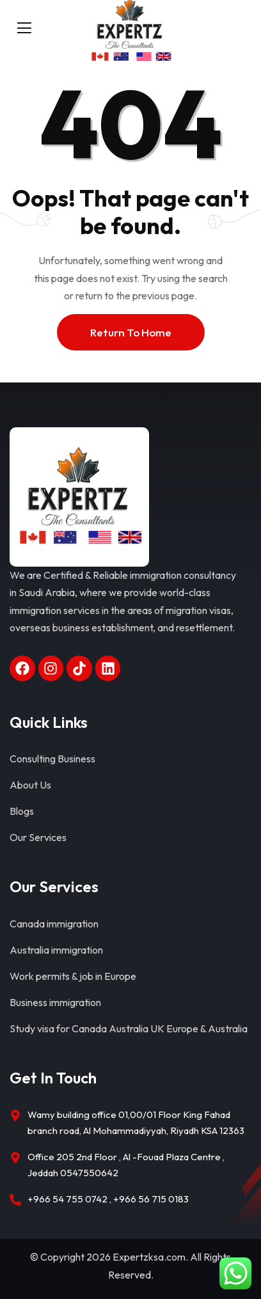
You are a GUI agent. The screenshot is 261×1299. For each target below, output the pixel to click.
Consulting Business (52, 758)
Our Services (38, 837)
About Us (30, 784)
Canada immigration (54, 923)
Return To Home (130, 332)
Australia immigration (56, 949)
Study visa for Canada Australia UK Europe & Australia (129, 1028)
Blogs (22, 811)
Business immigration (55, 1002)
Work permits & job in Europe (73, 976)
